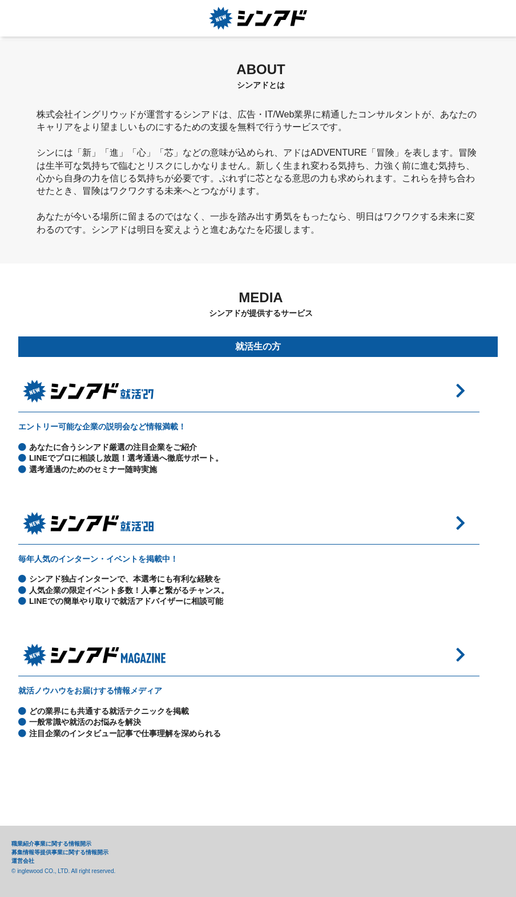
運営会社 (22, 861)
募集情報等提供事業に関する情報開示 (59, 852)
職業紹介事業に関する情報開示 (51, 844)
